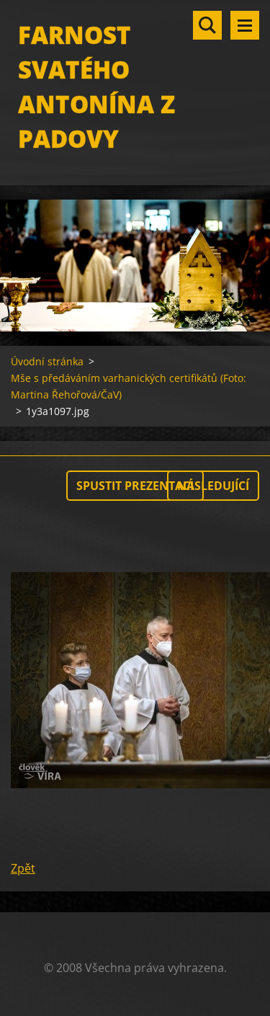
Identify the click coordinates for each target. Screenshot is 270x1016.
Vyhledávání (207, 25)
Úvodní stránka (47, 361)
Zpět (23, 868)
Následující (213, 486)
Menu (244, 25)
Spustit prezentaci (135, 486)
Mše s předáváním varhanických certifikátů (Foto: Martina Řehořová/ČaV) (128, 386)
